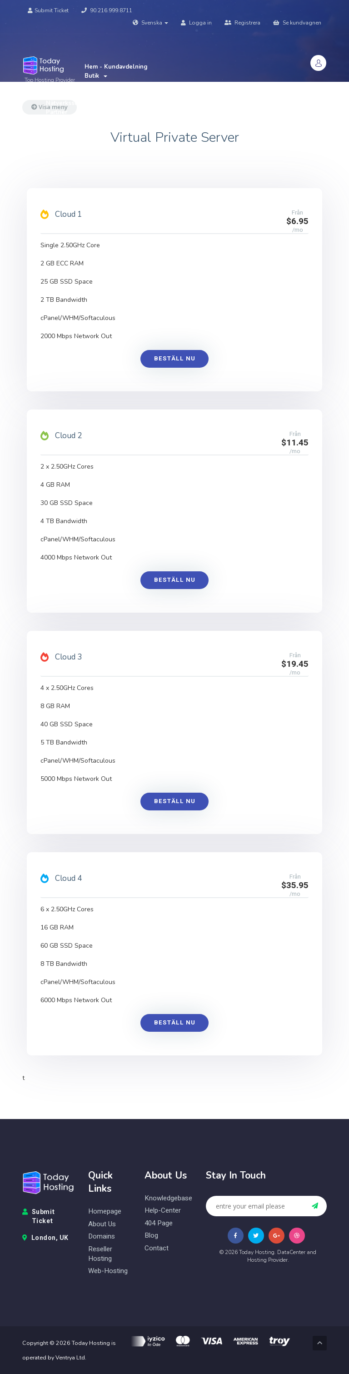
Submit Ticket (48, 10)
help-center (163, 1210)
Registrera (242, 22)
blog (151, 1235)
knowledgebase (168, 1198)
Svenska (150, 22)
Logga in (196, 22)
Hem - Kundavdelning (116, 67)
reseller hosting (100, 1254)
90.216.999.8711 (106, 10)
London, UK (45, 1238)
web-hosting (108, 1271)
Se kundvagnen (297, 22)
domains (101, 1236)
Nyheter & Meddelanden (120, 85)
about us (102, 1224)
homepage (104, 1211)
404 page (159, 1223)
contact (157, 1248)
